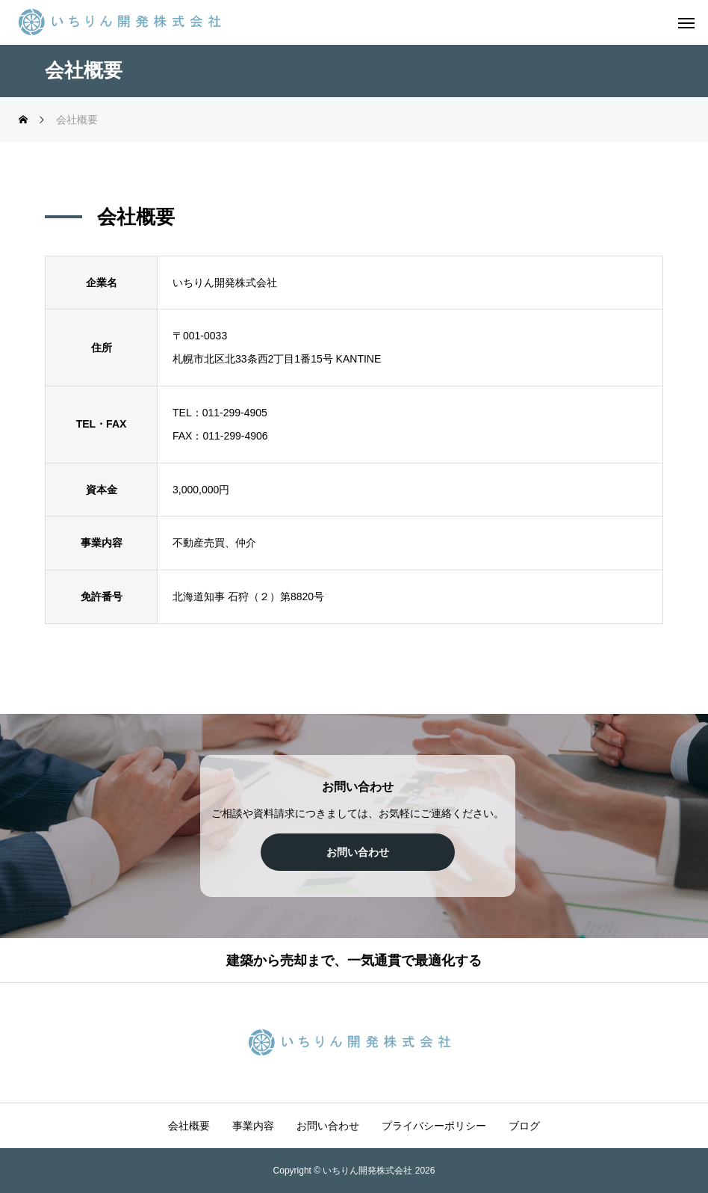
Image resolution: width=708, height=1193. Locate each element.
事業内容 (253, 1126)
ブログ (524, 1126)
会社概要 (189, 1126)
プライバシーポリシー (434, 1126)
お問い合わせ (327, 1126)
